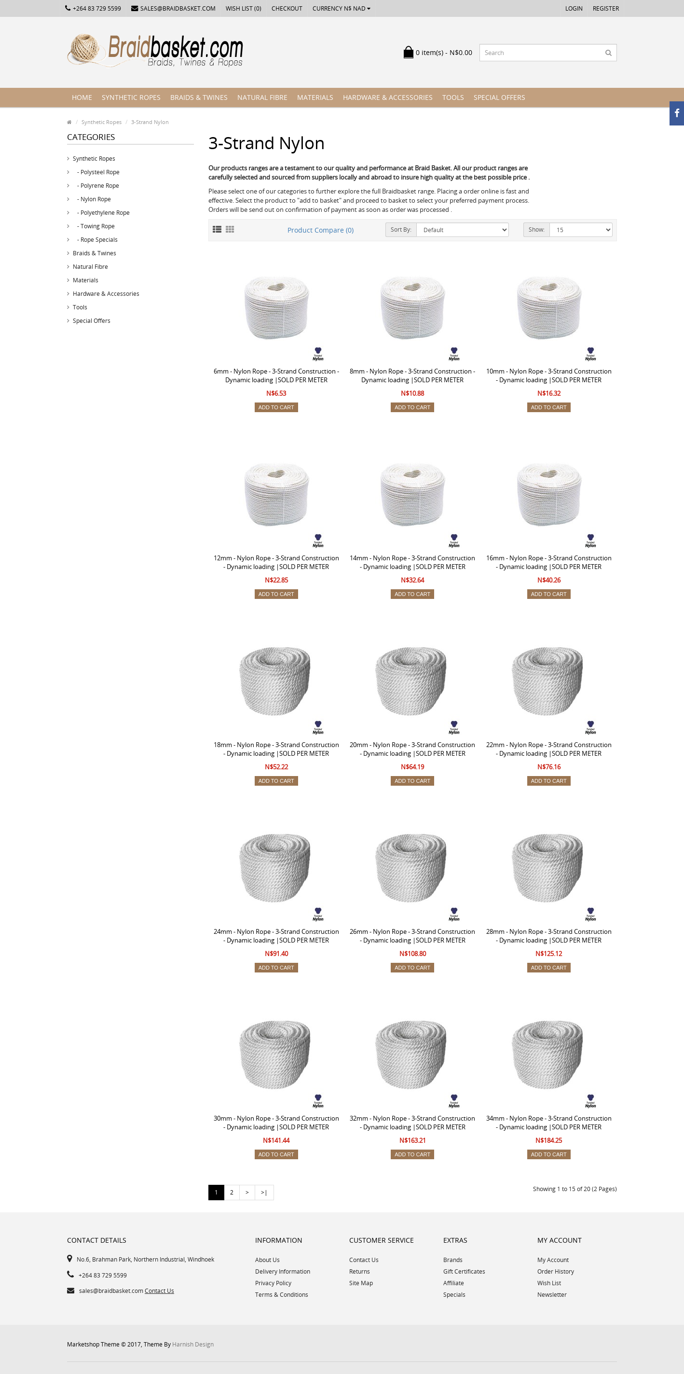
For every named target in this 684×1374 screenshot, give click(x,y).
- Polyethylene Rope (101, 212)
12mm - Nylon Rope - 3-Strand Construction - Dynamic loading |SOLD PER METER (276, 562)
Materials (315, 97)
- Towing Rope (94, 226)
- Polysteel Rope (96, 172)
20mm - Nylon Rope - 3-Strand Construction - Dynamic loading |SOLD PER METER (412, 749)
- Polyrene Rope (96, 185)
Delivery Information (282, 1271)
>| (264, 1192)
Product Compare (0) (320, 230)
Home (82, 97)
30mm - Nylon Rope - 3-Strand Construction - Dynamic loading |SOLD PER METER (276, 1122)
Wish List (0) (243, 8)
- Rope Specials (95, 240)
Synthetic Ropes (131, 97)
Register (606, 8)
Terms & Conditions (281, 1295)
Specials (454, 1295)
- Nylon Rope (92, 199)
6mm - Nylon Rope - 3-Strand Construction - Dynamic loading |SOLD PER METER (276, 375)
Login (574, 8)
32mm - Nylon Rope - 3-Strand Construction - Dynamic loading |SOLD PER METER (412, 1122)
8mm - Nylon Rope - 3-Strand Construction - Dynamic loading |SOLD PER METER (412, 375)
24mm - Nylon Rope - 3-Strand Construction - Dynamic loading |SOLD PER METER (276, 935)
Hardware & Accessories (388, 97)
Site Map (361, 1283)
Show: (537, 229)
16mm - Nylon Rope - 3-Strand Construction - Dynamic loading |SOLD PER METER (549, 562)
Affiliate (453, 1283)
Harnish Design (193, 1344)
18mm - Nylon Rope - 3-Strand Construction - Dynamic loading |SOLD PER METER (276, 749)
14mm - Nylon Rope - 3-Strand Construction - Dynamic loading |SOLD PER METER (412, 562)
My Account (553, 1260)
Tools (453, 97)
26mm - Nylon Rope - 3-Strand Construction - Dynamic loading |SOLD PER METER (412, 935)
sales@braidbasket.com (173, 8)
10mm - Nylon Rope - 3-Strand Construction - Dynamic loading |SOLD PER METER (549, 375)
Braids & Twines (199, 97)
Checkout (287, 8)
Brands (453, 1260)
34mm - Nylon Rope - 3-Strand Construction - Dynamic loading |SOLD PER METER (549, 1122)
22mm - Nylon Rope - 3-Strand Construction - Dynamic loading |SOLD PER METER (549, 749)
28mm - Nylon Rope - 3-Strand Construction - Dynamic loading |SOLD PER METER (549, 935)
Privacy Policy (273, 1283)
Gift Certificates (464, 1271)
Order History (555, 1271)
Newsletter (552, 1295)
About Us (267, 1260)
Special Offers (499, 97)
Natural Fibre (262, 97)
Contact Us (159, 1291)
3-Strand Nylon (150, 121)
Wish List (549, 1283)
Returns (359, 1271)
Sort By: (401, 229)
